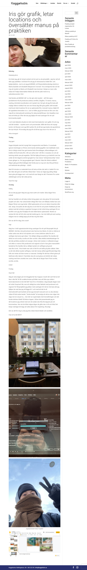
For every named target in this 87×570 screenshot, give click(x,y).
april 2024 (68, 97)
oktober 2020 (69, 148)
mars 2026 (68, 68)
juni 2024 (67, 91)
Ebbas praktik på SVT (71, 36)
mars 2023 (68, 114)
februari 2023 (69, 117)
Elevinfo (59, 3)
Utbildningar (43, 3)
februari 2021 (69, 143)
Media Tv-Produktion (71, 164)
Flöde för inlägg (69, 184)
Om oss (65, 3)
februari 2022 (69, 131)
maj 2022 (67, 123)
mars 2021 (68, 140)
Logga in (67, 181)
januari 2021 (68, 145)
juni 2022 (67, 120)
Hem (37, 3)
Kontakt (73, 3)
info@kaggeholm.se (41, 567)
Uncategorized (69, 173)
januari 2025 (68, 85)
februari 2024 (69, 102)
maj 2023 (67, 108)
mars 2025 (68, 79)
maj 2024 (67, 94)
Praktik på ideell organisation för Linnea (69, 26)
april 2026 (68, 65)
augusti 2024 (69, 88)
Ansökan (52, 3)
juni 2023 (67, 105)
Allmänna (68, 156)
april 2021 (68, 137)
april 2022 (68, 125)
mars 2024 (68, 99)
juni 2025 (67, 74)
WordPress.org (69, 192)
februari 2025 (69, 82)
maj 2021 (67, 134)
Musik (67, 167)
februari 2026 (69, 71)
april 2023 (68, 111)
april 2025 (68, 77)
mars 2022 (68, 128)
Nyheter (67, 170)
